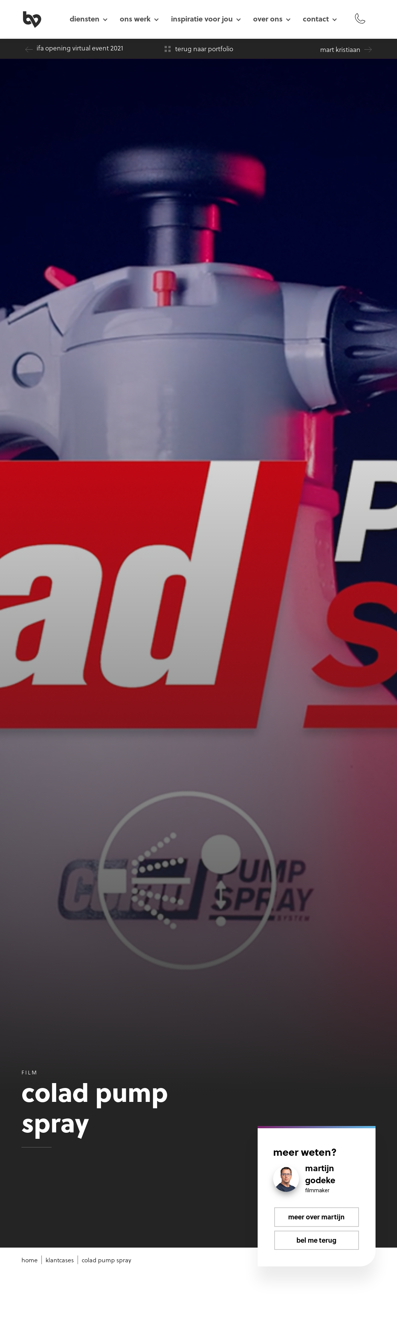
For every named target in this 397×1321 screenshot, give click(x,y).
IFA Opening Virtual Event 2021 (80, 48)
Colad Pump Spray (106, 1259)
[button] (88, 19)
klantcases (60, 1259)
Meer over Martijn (316, 1217)
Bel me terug (316, 1240)
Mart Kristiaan (340, 49)
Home (29, 1259)
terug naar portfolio (204, 48)
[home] (40, 18)
